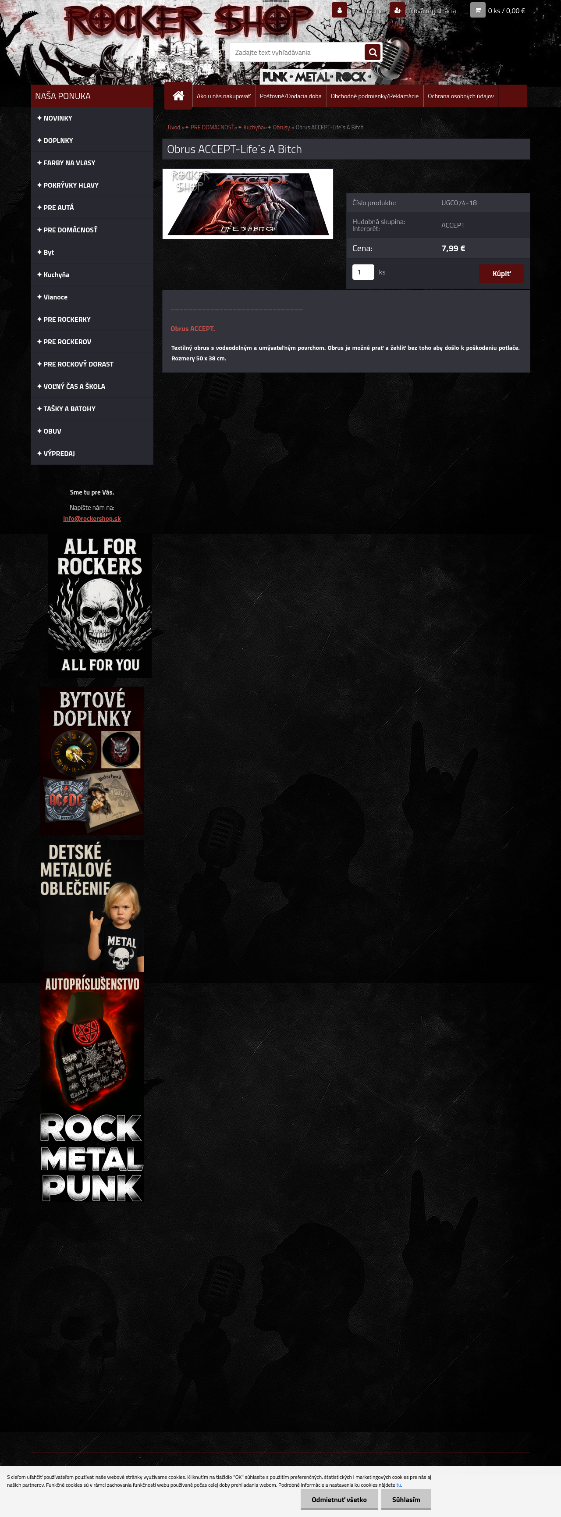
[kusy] (363, 272)
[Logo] (91, 52)
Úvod (174, 127)
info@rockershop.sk (92, 518)
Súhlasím (406, 1499)
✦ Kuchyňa (251, 127)
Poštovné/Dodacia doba (291, 95)
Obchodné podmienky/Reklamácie (375, 95)
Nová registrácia (432, 10)
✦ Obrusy (278, 127)
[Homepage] (182, 96)
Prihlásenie (367, 10)
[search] (372, 52)
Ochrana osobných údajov (461, 95)
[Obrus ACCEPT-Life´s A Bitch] (248, 172)
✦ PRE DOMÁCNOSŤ (209, 127)
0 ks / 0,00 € (506, 10)
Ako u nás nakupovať (224, 95)
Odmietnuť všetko (339, 1499)
